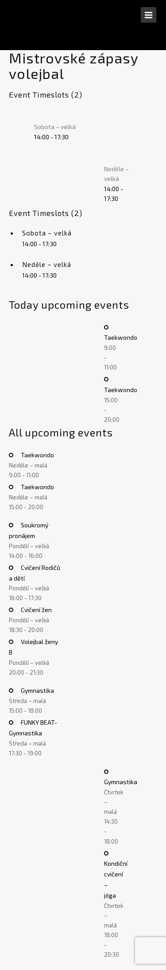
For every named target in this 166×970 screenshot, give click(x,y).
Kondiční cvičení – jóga (115, 879)
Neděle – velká (46, 264)
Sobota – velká (55, 126)
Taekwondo (36, 455)
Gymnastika (36, 690)
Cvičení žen (35, 609)
